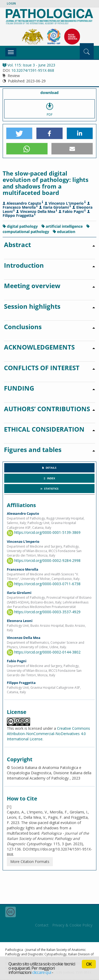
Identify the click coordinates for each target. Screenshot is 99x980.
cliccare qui (41, 972)
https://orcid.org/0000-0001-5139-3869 (44, 532)
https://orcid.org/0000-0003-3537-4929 (44, 611)
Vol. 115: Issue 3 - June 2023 (29, 65)
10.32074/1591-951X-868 (32, 70)
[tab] (49, 467)
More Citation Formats (29, 861)
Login (11, 3)
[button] (19, 134)
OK (89, 964)
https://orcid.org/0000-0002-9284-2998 (44, 560)
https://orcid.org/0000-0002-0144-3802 (44, 652)
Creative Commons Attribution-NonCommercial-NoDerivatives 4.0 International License (48, 733)
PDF (49, 109)
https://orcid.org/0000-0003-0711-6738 (44, 583)
